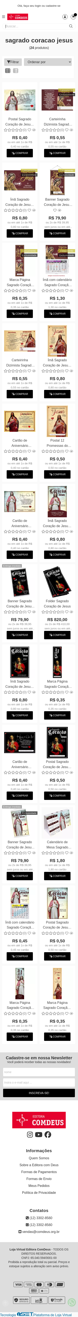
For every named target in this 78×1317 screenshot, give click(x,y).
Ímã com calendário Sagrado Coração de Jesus (57, 283)
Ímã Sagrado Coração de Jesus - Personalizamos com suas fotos (19, 203)
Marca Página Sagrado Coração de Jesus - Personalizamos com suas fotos (20, 283)
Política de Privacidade (39, 1192)
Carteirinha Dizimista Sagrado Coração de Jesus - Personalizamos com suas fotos (57, 122)
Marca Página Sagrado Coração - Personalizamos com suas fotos (57, 1006)
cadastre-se (53, 5)
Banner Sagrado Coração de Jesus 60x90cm (57, 203)
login (38, 5)
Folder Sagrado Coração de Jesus (57, 603)
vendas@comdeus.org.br (39, 1232)
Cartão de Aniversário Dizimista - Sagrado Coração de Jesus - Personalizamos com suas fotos (19, 443)
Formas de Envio (39, 1179)
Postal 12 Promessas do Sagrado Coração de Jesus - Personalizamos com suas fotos (57, 443)
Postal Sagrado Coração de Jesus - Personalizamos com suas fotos (19, 122)
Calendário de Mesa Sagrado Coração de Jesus (57, 845)
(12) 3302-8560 (39, 1218)
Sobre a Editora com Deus (39, 1165)
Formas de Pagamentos (39, 1172)
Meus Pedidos (39, 1186)
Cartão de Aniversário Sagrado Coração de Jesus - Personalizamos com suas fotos (20, 524)
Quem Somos (39, 1158)
